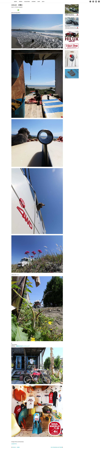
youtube (96, 1)
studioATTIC (14, 443)
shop (39, 1)
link (43, 1)
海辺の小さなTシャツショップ (22, 346)
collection (27, 1)
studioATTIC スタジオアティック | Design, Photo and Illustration (6, 1)
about (15, 1)
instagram (93, 1)
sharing (33, 1)
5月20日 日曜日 (16, 447)
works (20, 1)
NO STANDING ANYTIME (56, 447)
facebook (90, 1)
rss (99, 1)
